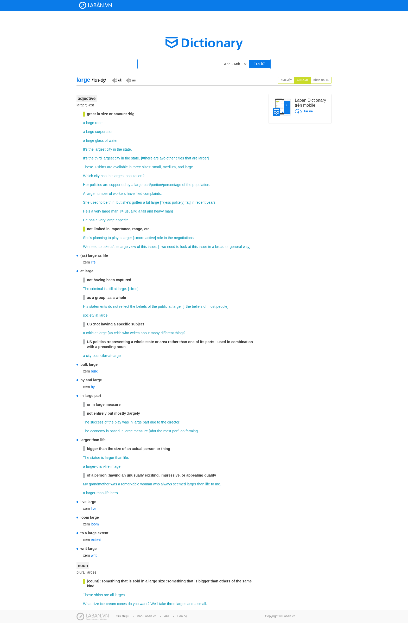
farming (192, 431)
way (246, 247)
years (211, 202)
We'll (154, 604)
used (94, 202)
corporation (104, 132)
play (115, 238)
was (125, 422)
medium (169, 167)
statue (95, 457)
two (162, 158)
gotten (137, 202)
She (86, 202)
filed (139, 193)
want (144, 604)
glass (99, 140)
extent (96, 540)
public (163, 306)
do (110, 306)
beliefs (141, 306)
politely (177, 202)
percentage (172, 185)
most (211, 306)
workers (119, 193)
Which (88, 176)
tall (143, 211)
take (106, 247)
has (104, 176)
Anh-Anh (302, 80)
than (118, 457)
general (236, 247)
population (133, 176)
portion (156, 185)
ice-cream (108, 604)
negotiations (184, 238)
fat (188, 202)
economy (97, 431)
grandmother (99, 484)
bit (148, 202)
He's (86, 211)
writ (94, 555)
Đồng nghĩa (321, 80)
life (93, 262)
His (85, 306)
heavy (159, 211)
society (88, 315)
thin (111, 202)
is (105, 289)
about (145, 333)
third (98, 158)
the (90, 149)
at (189, 247)
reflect (124, 306)
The (86, 289)
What (87, 604)
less (167, 202)
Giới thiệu (122, 616)
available (120, 167)
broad (220, 247)
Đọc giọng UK (117, 80)
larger (203, 158)
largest (100, 149)
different (167, 333)
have (131, 193)
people (221, 306)
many (155, 333)
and (181, 167)
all (112, 595)
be (106, 202)
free (134, 289)
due (153, 422)
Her (86, 185)
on (183, 431)
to (101, 202)
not (115, 306)
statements (98, 306)
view (132, 247)
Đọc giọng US (130, 80)
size (96, 604)
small (156, 167)
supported (117, 185)
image (115, 466)
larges (120, 595)
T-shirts (100, 167)
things (179, 333)
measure (141, 431)
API (166, 616)
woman (146, 484)
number (101, 193)
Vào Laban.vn (146, 616)
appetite (122, 220)
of (106, 140)
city (109, 149)
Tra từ (259, 63)
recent (200, 202)
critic (90, 333)
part (147, 185)
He (85, 220)
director (173, 422)
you (136, 604)
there (148, 158)
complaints (152, 193)
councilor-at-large (107, 356)
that (188, 158)
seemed (179, 484)
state (127, 149)
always (166, 484)
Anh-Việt (286, 80)
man (114, 211)
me (217, 484)
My (85, 484)
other (171, 158)
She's (87, 238)
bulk (94, 371)
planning (100, 238)
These (88, 167)
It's (85, 149)
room (99, 123)
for (154, 431)
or (226, 247)
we (163, 247)
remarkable (130, 484)
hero (114, 493)
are (156, 158)
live (93, 508)
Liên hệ (182, 616)
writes (135, 333)
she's (127, 202)
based (115, 431)
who (125, 333)
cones (122, 604)
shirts (98, 595)
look (183, 247)
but (118, 202)
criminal (96, 289)
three (137, 167)
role (160, 238)
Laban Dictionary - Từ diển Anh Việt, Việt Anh (95, 5)
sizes (146, 167)
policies (96, 185)
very (97, 211)
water (113, 140)
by (128, 185)
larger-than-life (98, 466)
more (140, 238)
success (97, 422)
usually (130, 211)
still (110, 289)
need (94, 247)
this (144, 247)
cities (180, 158)
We (85, 247)
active (150, 238)
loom (95, 524)
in (114, 149)
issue (152, 247)
